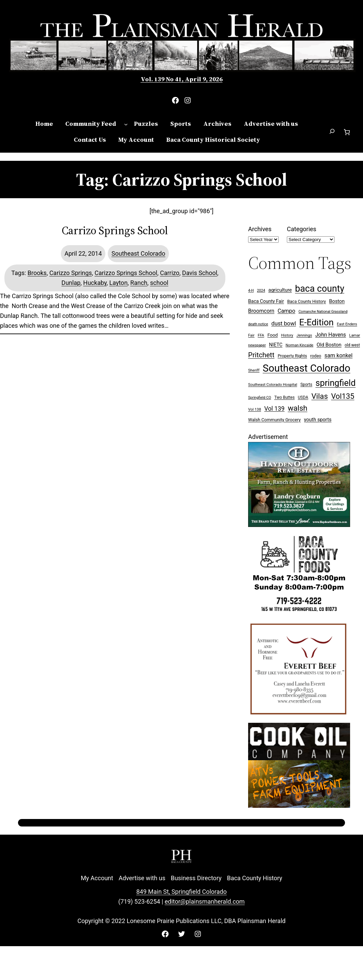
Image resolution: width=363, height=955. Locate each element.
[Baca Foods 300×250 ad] (299, 612)
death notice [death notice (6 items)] (258, 324)
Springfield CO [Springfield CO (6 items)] (259, 397)
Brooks (37, 272)
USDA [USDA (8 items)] (303, 397)
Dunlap (71, 282)
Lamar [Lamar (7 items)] (354, 335)
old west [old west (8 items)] (352, 345)
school (159, 282)
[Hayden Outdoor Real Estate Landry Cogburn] (299, 524)
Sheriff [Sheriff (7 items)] (253, 370)
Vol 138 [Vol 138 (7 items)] (254, 409)
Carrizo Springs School (115, 230)
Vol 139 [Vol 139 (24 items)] (274, 408)
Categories (301, 229)
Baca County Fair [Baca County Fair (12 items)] (266, 301)
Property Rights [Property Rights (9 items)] (292, 355)
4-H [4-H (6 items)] (251, 290)
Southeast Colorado (138, 253)
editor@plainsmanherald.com (204, 901)
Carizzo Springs (70, 272)
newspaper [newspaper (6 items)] (257, 345)
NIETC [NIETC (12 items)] (275, 344)
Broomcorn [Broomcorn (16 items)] (261, 311)
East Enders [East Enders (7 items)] (347, 324)
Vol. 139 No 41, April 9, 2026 (182, 79)
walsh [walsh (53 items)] (297, 408)
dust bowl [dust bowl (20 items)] (283, 323)
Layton (118, 282)
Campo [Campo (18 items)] (286, 311)
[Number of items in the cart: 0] (347, 132)
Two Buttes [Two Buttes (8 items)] (284, 397)
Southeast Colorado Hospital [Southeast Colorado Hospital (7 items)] (272, 384)
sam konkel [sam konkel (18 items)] (339, 355)
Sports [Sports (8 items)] (306, 384)
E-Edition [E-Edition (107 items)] (316, 322)
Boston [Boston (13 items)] (337, 301)
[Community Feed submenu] (126, 124)
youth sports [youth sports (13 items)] (317, 420)
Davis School (199, 272)
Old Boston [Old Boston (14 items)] (328, 345)
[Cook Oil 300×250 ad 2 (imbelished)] (299, 805)
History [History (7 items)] (287, 335)
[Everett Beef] (299, 717)
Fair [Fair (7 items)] (251, 335)
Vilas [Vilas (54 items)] (319, 396)
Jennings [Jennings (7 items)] (304, 335)
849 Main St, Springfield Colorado (181, 891)
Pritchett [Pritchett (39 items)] (261, 355)
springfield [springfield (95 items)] (335, 383)
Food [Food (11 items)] (272, 335)
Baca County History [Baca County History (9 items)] (306, 301)
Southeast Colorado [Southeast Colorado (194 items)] (306, 368)
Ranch (138, 282)
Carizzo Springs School (125, 272)
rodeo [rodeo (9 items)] (315, 355)
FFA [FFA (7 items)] (261, 335)
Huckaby (95, 282)
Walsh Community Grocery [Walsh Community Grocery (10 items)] (274, 419)
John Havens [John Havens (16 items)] (330, 335)
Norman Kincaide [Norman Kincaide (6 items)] (299, 345)
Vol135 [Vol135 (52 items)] (342, 396)
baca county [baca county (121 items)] (319, 288)
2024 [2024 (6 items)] (261, 290)
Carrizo (169, 272)
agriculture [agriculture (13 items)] (280, 290)
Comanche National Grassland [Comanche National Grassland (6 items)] (322, 311)
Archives (260, 229)
